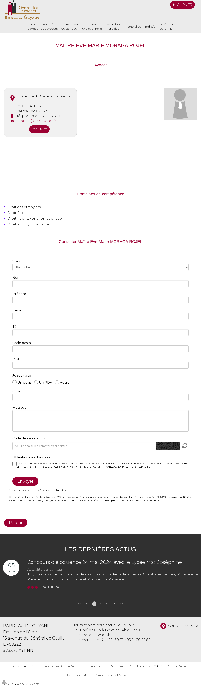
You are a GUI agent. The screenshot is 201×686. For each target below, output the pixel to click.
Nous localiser (183, 626)
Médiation (150, 26)
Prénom (19, 294)
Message (19, 407)
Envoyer (25, 481)
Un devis (24, 382)
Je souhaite (21, 375)
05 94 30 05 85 (138, 640)
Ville (15, 359)
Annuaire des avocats (49, 26)
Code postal (22, 343)
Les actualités (113, 675)
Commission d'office (114, 26)
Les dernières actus (100, 549)
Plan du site (74, 675)
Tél (15, 327)
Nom (16, 278)
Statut (17, 261)
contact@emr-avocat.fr (36, 121)
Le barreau (32, 26)
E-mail (17, 310)
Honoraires (133, 26)
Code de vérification (28, 438)
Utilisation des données (31, 457)
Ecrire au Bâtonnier (167, 26)
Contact (40, 129)
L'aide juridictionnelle (92, 26)
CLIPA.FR (184, 5)
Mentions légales (93, 675)
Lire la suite (49, 587)
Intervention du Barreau (69, 26)
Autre (64, 382)
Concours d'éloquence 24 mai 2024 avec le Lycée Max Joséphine (104, 562)
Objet (17, 391)
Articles (128, 675)
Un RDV (45, 382)
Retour (16, 522)
